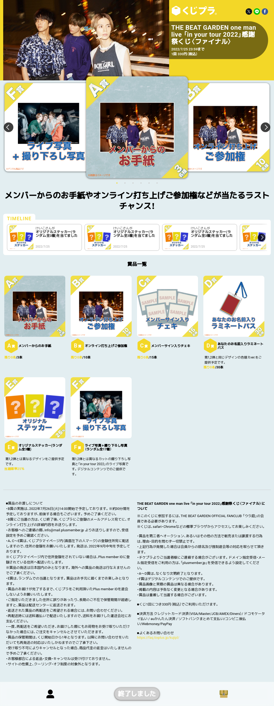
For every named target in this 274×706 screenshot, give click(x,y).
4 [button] (141, 183)
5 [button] (149, 183)
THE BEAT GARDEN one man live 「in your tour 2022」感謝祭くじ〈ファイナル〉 (193, 10)
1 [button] (117, 183)
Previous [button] (11, 127)
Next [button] (262, 127)
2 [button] (125, 183)
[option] (137, 127)
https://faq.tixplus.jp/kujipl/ (158, 638)
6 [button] (157, 183)
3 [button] (133, 183)
